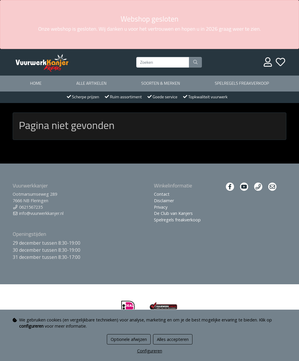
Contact (162, 194)
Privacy (160, 207)
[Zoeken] (162, 62)
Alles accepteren (173, 339)
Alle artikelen (91, 83)
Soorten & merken (160, 83)
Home (35, 83)
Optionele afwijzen (129, 339)
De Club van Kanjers (173, 213)
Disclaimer (164, 200)
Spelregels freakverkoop (242, 83)
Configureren (149, 351)
